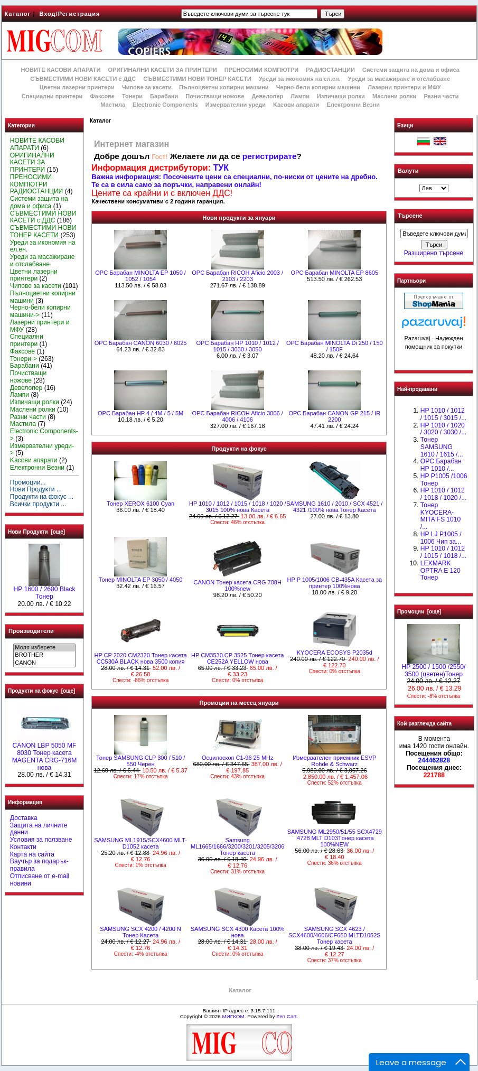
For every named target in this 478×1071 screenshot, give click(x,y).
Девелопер (267, 96)
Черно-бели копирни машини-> (40, 311)
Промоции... (28, 482)
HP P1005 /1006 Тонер (443, 479)
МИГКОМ (233, 1016)
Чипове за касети (147, 87)
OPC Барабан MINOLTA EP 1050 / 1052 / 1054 (140, 275)
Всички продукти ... (38, 504)
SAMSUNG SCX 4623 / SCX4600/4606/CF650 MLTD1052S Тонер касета (334, 935)
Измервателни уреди (235, 104)
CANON (44, 663)
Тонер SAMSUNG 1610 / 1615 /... (441, 447)
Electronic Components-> (44, 434)
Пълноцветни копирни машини (224, 87)
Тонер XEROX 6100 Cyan (140, 503)
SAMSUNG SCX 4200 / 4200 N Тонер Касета (140, 932)
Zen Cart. (287, 1016)
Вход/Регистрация (69, 14)
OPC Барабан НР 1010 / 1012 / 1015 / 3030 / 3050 (237, 346)
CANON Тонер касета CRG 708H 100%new (237, 585)
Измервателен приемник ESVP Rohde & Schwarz (334, 761)
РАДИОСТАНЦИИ (330, 70)
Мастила (112, 104)
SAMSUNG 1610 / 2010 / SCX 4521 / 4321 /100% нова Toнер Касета (334, 506)
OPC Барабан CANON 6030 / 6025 (141, 343)
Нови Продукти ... (36, 489)
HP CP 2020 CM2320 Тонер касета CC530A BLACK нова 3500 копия (140, 658)
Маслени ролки (394, 96)
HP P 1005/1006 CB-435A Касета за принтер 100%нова (334, 582)
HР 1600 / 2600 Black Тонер (45, 590)
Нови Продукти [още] (36, 532)
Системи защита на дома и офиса (411, 70)
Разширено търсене (433, 253)
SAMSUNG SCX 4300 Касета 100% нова (238, 932)
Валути (408, 170)
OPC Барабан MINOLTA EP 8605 (334, 272)
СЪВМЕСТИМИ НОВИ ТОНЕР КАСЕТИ (197, 79)
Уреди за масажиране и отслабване (399, 79)
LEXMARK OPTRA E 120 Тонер (440, 571)
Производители (31, 631)
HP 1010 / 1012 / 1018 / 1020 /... (443, 494)
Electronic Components (165, 104)
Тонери (132, 96)
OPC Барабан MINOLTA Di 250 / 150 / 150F (334, 346)
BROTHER (44, 655)
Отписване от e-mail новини (39, 879)
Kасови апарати (296, 104)
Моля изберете (44, 647)
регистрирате (269, 156)
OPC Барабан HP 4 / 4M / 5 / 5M (140, 413)
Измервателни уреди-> (42, 449)
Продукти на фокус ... (41, 496)
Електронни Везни (353, 104)
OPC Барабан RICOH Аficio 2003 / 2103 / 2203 (237, 275)
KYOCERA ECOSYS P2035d (334, 652)
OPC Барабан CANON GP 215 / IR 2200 (334, 416)
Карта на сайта (32, 854)
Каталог (18, 14)
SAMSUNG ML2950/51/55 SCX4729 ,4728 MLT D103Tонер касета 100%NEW (334, 838)
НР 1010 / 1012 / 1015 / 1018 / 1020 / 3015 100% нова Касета (237, 506)
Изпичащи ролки (341, 96)
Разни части (441, 96)
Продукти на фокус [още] (41, 691)
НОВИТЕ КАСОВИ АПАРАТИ (60, 70)
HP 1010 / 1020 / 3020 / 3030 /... (443, 429)
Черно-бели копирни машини (318, 87)
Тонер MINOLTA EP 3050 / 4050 (141, 579)
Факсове (102, 96)
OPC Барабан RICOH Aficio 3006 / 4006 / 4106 (237, 416)
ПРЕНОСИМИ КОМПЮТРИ (261, 70)
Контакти (23, 847)
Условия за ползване (41, 839)
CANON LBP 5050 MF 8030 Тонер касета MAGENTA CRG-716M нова (44, 754)
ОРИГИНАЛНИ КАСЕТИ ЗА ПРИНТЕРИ (162, 70)
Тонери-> (23, 358)
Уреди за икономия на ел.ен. (300, 79)
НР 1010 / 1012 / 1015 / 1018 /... (443, 552)
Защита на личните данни (39, 829)
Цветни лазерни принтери (77, 87)
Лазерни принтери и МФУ (404, 87)
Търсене (410, 216)
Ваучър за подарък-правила (39, 865)
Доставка (24, 818)
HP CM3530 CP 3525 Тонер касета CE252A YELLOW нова (237, 658)
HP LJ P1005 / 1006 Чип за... (441, 537)
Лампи (300, 96)
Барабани (164, 96)
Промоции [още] (419, 611)
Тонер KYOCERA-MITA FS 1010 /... (440, 515)
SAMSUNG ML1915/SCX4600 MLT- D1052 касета (140, 843)
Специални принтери (52, 96)
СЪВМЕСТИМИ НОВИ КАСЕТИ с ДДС (83, 79)
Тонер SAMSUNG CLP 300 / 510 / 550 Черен (140, 761)
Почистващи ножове (214, 96)
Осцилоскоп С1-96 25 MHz (238, 758)
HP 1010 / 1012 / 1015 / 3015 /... (443, 414)
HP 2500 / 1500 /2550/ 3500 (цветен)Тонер (434, 668)
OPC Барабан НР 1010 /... (441, 465)
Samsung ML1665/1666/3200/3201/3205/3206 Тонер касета (237, 846)
